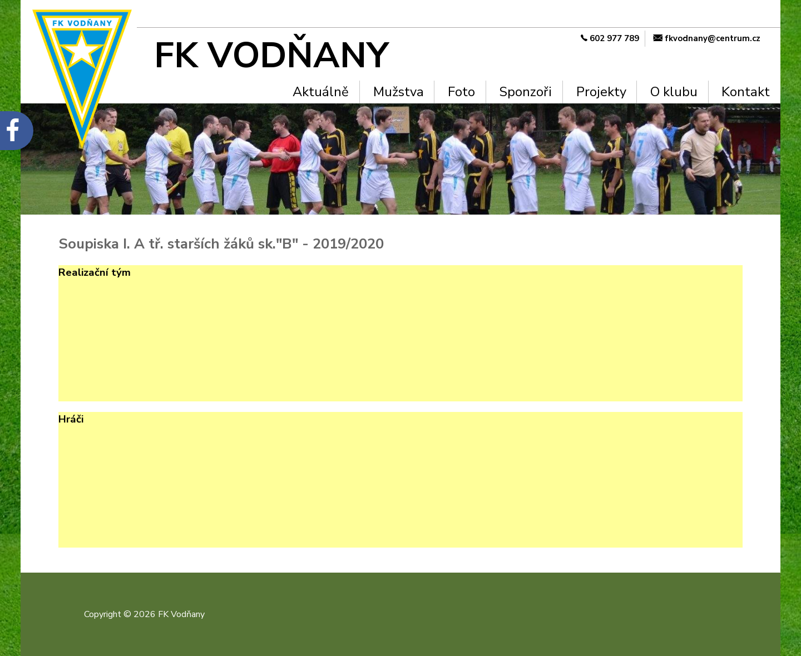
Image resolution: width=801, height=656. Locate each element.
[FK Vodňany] (291, 55)
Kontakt (745, 92)
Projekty (601, 92)
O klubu (674, 92)
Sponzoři (525, 92)
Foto (461, 92)
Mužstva (398, 92)
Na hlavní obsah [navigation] (5, 18)
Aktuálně (321, 92)
